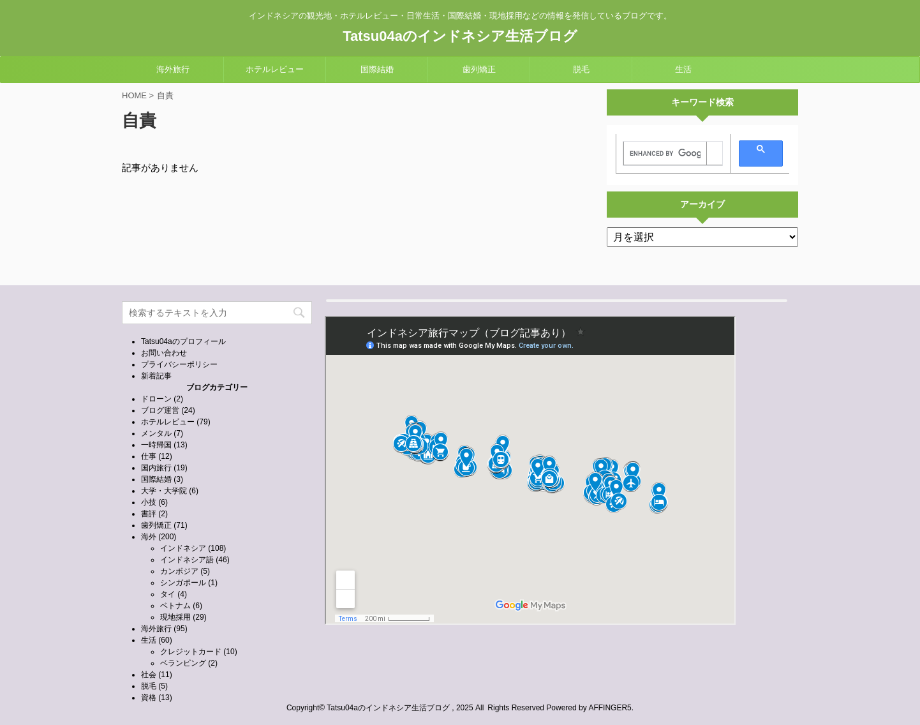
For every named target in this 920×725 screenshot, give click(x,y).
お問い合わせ (164, 352)
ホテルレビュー (275, 69)
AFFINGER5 (609, 707)
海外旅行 (172, 69)
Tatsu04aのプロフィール (183, 341)
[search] (665, 154)
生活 (683, 69)
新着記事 (156, 375)
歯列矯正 (479, 69)
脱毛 (581, 69)
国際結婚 (377, 69)
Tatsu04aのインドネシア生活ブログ (460, 36)
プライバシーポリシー (179, 364)
